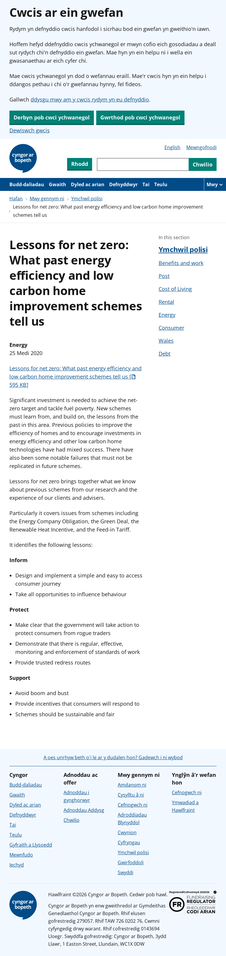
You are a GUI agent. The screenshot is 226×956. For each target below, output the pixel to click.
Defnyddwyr (123, 184)
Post (164, 275)
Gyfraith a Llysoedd (30, 845)
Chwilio (71, 820)
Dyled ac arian (87, 184)
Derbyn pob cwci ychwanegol (52, 117)
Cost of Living (175, 288)
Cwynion (127, 832)
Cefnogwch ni (132, 805)
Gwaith (57, 184)
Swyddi (125, 872)
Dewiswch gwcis (29, 130)
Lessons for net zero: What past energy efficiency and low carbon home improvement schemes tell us (75, 376)
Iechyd (16, 865)
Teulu (160, 184)
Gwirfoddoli (131, 862)
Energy (167, 314)
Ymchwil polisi (86, 198)
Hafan (16, 198)
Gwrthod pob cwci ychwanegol (140, 117)
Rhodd (79, 163)
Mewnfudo (21, 855)
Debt (164, 353)
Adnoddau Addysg (84, 810)
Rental (166, 301)
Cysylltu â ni (131, 795)
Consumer (171, 327)
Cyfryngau (129, 842)
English (172, 147)
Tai (145, 184)
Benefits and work (181, 263)
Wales (166, 340)
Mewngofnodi (201, 147)
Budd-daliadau (26, 184)
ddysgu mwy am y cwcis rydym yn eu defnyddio (90, 99)
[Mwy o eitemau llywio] (215, 184)
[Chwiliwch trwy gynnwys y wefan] (143, 164)
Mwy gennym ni (47, 198)
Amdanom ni (132, 785)
